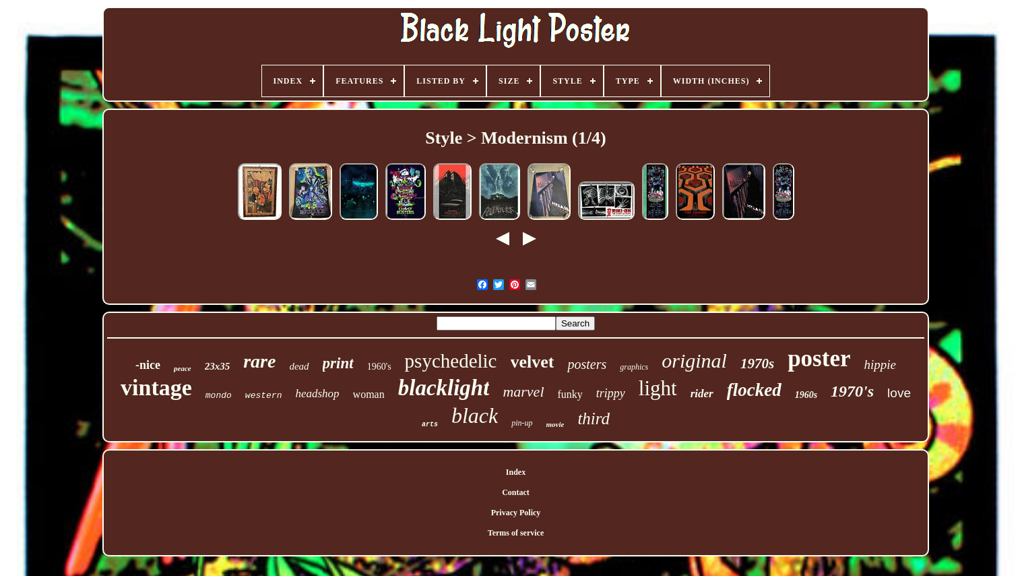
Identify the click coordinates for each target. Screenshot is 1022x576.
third (593, 418)
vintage (156, 387)
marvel (523, 391)
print (338, 363)
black (474, 415)
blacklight (444, 388)
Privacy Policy (516, 512)
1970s (757, 363)
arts (430, 424)
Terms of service (516, 533)
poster (819, 358)
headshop (317, 393)
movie (555, 424)
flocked (754, 390)
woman (369, 394)
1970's (852, 391)
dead (299, 366)
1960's (379, 367)
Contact (516, 492)
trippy (610, 393)
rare (259, 361)
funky (570, 394)
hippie (880, 364)
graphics (634, 367)
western (263, 396)
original (694, 360)
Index (515, 472)
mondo (218, 396)
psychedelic (451, 361)
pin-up (521, 423)
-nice (147, 365)
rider (702, 393)
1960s (806, 395)
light (658, 388)
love (899, 393)
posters (586, 364)
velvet (532, 362)
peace (182, 368)
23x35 (217, 366)
